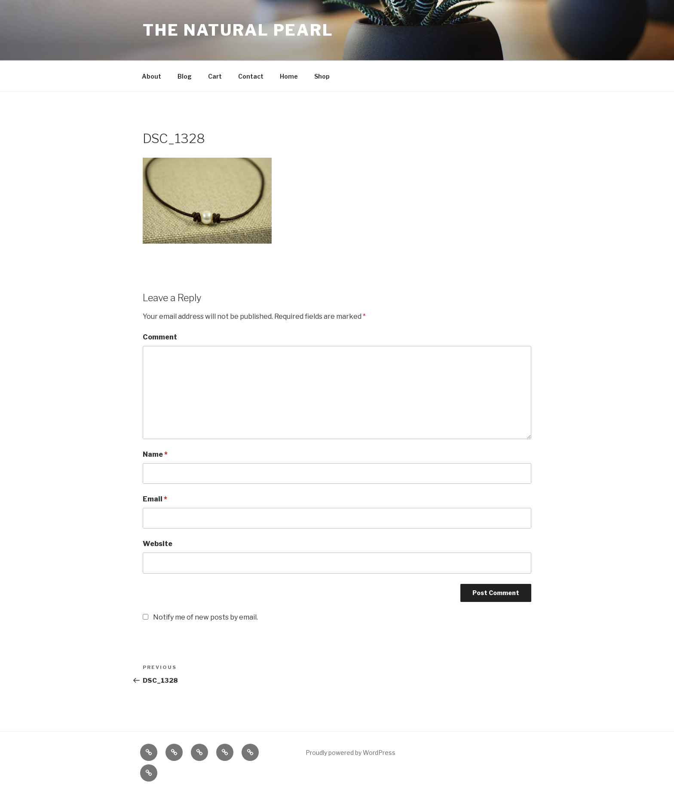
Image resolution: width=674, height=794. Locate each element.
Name (155, 454)
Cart (215, 76)
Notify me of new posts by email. (205, 617)
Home (289, 76)
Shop (322, 76)
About (151, 76)
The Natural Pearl (238, 30)
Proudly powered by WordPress (350, 752)
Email (155, 499)
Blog (185, 76)
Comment (160, 337)
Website (157, 544)
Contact (250, 76)
